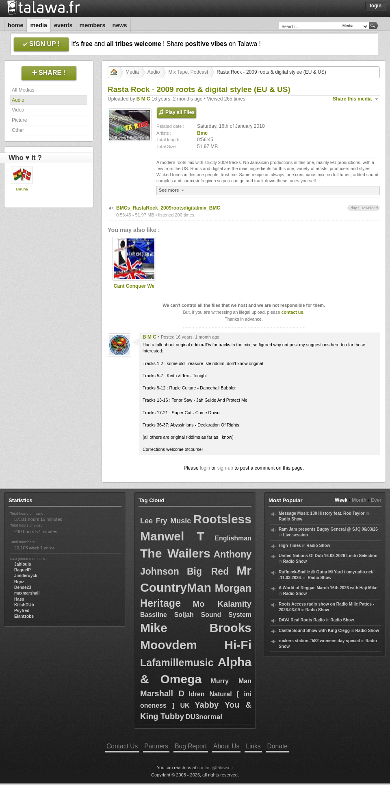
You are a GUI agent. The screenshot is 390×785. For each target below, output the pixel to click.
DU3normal (203, 717)
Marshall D (162, 693)
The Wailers (175, 553)
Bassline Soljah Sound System (195, 614)
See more (172, 190)
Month (359, 500)
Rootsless (222, 519)
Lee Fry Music (165, 521)
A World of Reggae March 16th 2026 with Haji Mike (328, 588)
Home (15, 25)
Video (18, 110)
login (205, 468)
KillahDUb (24, 605)
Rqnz (19, 581)
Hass (19, 599)
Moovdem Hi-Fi (195, 645)
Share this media (352, 99)
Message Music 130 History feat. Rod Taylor (322, 513)
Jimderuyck (25, 575)
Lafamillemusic (177, 662)
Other (18, 130)
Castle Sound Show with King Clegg (314, 630)
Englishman (232, 538)
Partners (156, 746)
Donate (277, 746)
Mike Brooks (195, 627)
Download (369, 208)
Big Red (208, 571)
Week (341, 500)
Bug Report (191, 746)
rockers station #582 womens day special (319, 640)
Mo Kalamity (222, 603)
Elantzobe (24, 616)
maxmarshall (26, 593)
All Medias (23, 90)
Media (38, 25)
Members (93, 25)
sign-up (225, 468)
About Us (226, 746)
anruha (21, 189)
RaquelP (22, 570)
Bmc (202, 133)
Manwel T (172, 536)
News (120, 25)
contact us (292, 312)
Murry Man (231, 681)
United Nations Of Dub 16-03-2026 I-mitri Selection (328, 555)
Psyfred (21, 610)
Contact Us (122, 746)
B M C (143, 99)
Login (375, 6)
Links (253, 746)
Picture (19, 120)
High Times (290, 545)
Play (353, 208)
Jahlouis (22, 564)
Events (63, 25)
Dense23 (22, 587)
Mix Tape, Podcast (188, 72)
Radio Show (290, 519)
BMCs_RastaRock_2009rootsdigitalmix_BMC (168, 208)
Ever (376, 500)
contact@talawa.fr (215, 767)
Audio (18, 100)
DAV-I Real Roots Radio (302, 620)
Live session (295, 535)
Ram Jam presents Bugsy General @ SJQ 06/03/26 (328, 529)
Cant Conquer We (134, 286)
